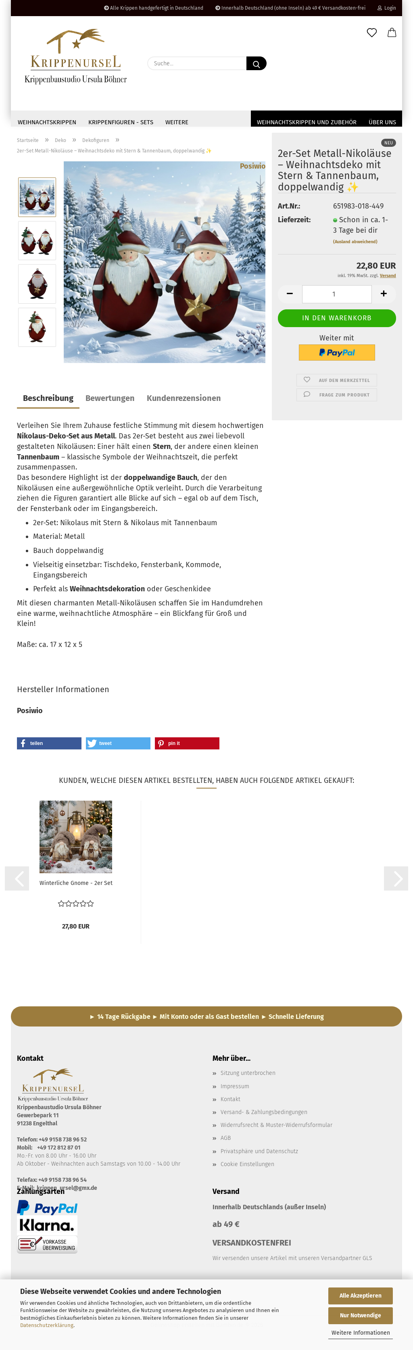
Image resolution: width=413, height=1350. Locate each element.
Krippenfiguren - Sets (120, 122)
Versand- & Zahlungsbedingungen (264, 1114)
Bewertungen (110, 400)
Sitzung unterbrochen (248, 1075)
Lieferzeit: (294, 222)
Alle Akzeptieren (361, 1295)
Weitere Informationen (361, 1332)
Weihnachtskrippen (47, 122)
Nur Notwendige (360, 1315)
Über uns (382, 122)
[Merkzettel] (372, 33)
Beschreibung (48, 400)
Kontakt (230, 1101)
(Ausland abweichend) (355, 244)
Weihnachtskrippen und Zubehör (307, 122)
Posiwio (253, 168)
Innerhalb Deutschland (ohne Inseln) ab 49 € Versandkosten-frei (290, 8)
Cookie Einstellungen (247, 1166)
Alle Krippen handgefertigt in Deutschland (153, 8)
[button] (392, 33)
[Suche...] (256, 63)
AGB (226, 1140)
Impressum (235, 1088)
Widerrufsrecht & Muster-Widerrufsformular (276, 1127)
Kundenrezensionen (184, 400)
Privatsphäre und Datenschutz (259, 1153)
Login (387, 8)
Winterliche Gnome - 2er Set (76, 885)
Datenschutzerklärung (46, 1325)
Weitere (176, 122)
